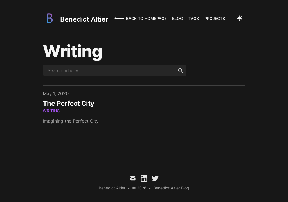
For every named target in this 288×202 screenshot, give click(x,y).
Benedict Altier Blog (171, 187)
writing (51, 110)
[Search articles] (115, 70)
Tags (193, 18)
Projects (214, 18)
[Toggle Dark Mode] (239, 18)
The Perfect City (68, 103)
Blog (177, 18)
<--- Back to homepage (140, 18)
